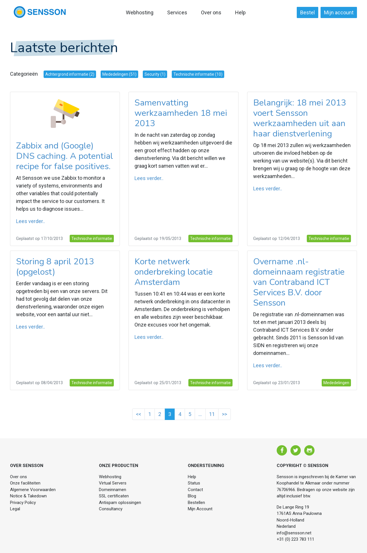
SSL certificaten (114, 496)
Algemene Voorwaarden (33, 489)
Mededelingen (336, 382)
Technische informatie (91, 238)
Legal (15, 508)
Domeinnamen (112, 489)
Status (194, 483)
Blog (192, 496)
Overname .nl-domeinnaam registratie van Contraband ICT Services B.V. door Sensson (299, 282)
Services (177, 12)
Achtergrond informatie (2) (69, 74)
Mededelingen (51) (119, 74)
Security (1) (155, 74)
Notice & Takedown (28, 496)
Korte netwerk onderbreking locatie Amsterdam (173, 272)
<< (138, 414)
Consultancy (110, 508)
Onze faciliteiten (25, 483)
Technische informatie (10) (197, 74)
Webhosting (139, 12)
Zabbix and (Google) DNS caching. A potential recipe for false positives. (64, 156)
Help (240, 12)
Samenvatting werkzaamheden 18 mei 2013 (180, 113)
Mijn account (339, 12)
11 (212, 414)
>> (224, 414)
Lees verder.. (30, 221)
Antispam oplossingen (120, 502)
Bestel (307, 12)
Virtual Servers (112, 483)
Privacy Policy (23, 502)
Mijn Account (200, 508)
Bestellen (196, 502)
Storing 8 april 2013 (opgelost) (55, 267)
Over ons (211, 12)
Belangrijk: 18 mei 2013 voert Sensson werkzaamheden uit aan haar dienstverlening (299, 118)
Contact (195, 489)
